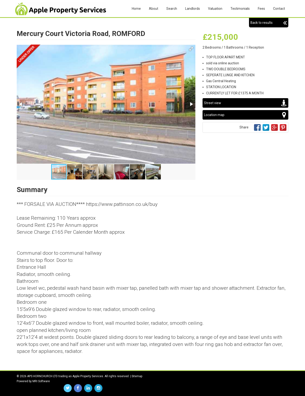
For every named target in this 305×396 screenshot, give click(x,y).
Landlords (192, 8)
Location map (245, 115)
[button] (191, 49)
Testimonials (240, 8)
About (153, 8)
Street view (245, 103)
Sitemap (137, 376)
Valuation (215, 8)
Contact (279, 8)
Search (171, 8)
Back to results (268, 22)
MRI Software (41, 381)
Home (136, 8)
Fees (261, 8)
